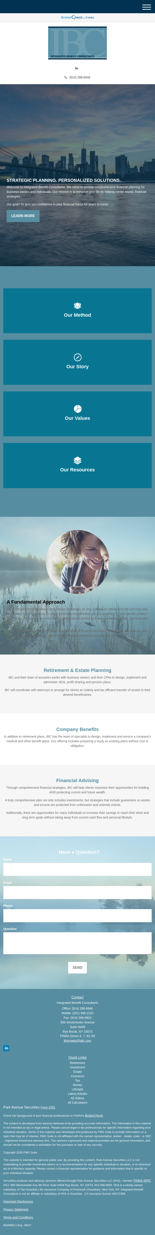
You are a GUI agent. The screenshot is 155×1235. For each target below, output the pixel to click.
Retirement (77, 1063)
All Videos (77, 1098)
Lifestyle (77, 1089)
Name (7, 859)
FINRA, (138, 1180)
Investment (77, 1067)
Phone (8, 906)
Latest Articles (77, 1094)
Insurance (77, 1076)
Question (10, 929)
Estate (77, 1071)
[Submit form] (77, 968)
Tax (77, 1080)
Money (77, 1085)
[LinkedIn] (76, 68)
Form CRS (48, 1107)
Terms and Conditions (18, 1217)
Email (7, 882)
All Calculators (77, 1102)
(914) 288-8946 (77, 77)
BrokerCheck (94, 1115)
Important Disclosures (18, 1201)
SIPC (147, 1180)
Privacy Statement (15, 1209)
